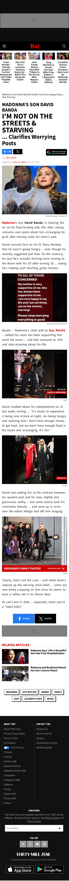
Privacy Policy (52, 818)
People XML (10, 794)
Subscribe (60, 828)
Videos (7, 803)
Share (24, 619)
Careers (40, 738)
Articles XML (10, 761)
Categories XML (12, 780)
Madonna (11, 691)
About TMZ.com (12, 729)
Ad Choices (10, 743)
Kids (16, 698)
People (7, 789)
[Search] (64, 46)
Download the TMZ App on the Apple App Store (19, 869)
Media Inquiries (44, 747)
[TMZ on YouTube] (37, 844)
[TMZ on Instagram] (44, 844)
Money (45, 691)
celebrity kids (33, 698)
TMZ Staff (10, 157)
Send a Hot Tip (43, 733)
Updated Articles (12, 766)
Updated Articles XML (15, 770)
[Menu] (4, 46)
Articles (8, 756)
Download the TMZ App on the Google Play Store (49, 869)
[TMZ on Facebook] (23, 844)
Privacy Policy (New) (14, 733)
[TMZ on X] (30, 844)
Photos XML (10, 798)
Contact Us (42, 729)
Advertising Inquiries (46, 743)
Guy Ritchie (29, 691)
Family (58, 691)
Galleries (8, 784)
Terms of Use (11, 738)
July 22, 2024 (19, 162)
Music (50, 698)
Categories (9, 775)
